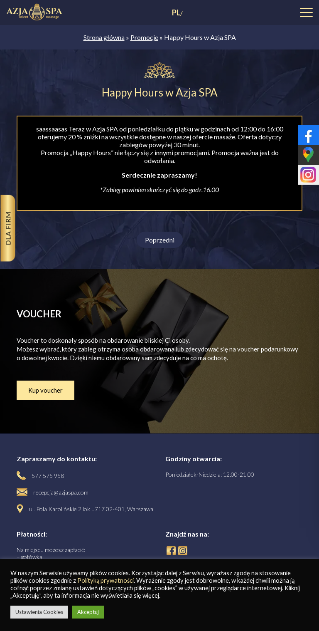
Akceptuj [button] (88, 612)
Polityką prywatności (105, 580)
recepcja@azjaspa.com (60, 492)
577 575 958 (48, 475)
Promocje (144, 37)
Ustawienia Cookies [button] (39, 612)
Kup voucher (45, 390)
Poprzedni (159, 240)
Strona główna (104, 37)
